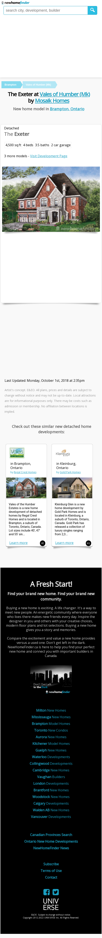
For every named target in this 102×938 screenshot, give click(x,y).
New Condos (51, 730)
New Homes (51, 710)
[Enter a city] (46, 10)
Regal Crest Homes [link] (25, 472)
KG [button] (88, 543)
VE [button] (42, 543)
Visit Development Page (48, 156)
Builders (51, 777)
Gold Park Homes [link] (70, 472)
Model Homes (51, 723)
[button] (92, 10)
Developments (51, 757)
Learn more (18, 542)
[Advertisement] (51, 46)
